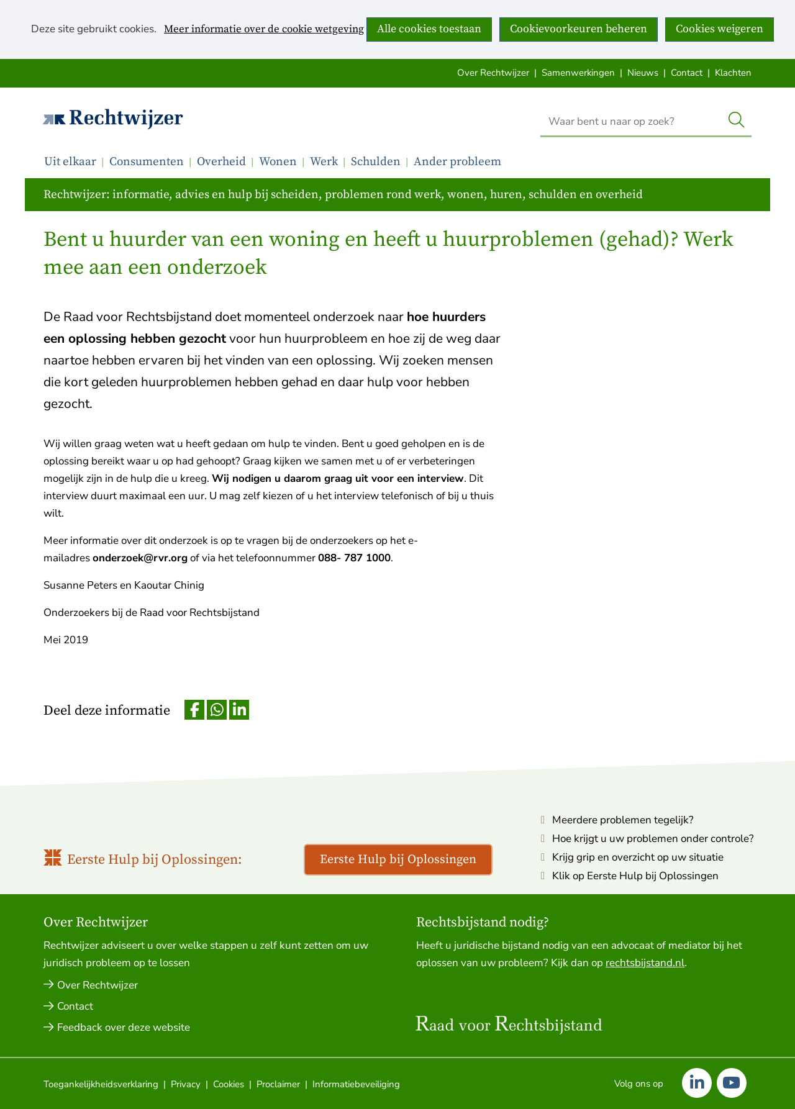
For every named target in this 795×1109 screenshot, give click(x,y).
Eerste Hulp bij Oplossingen (398, 859)
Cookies (228, 1084)
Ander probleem (457, 162)
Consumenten (146, 162)
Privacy (186, 1084)
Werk (324, 162)
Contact (686, 72)
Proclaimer (278, 1084)
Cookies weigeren (719, 29)
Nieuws (642, 72)
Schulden (376, 162)
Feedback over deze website (123, 1027)
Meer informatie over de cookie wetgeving (264, 30)
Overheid (221, 162)
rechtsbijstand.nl (645, 963)
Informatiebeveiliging (356, 1084)
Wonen (278, 162)
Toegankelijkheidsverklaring (100, 1084)
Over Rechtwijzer (493, 72)
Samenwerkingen (578, 72)
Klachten (733, 72)
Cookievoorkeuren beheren (578, 29)
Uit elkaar (70, 162)
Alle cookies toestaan (429, 29)
